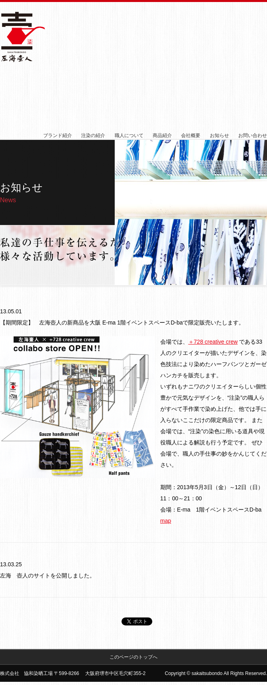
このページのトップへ (133, 657)
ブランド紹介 (57, 135)
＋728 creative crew (213, 342)
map (165, 521)
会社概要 (190, 135)
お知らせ (219, 135)
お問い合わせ (252, 135)
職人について (129, 135)
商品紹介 (162, 135)
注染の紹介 (93, 135)
